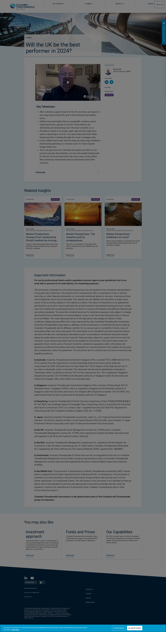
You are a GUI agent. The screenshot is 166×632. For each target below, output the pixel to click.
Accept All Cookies (134, 628)
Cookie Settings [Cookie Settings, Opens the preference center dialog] (118, 628)
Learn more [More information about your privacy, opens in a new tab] (15, 630)
